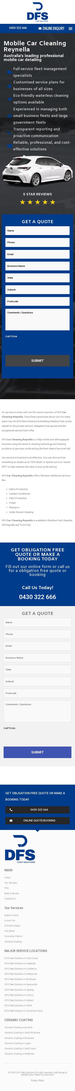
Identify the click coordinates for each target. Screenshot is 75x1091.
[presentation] (32, 347)
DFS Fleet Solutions (25, 1072)
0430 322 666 (18, 28)
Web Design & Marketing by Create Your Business (44, 1073)
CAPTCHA (11, 336)
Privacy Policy (37, 1080)
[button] (70, 28)
